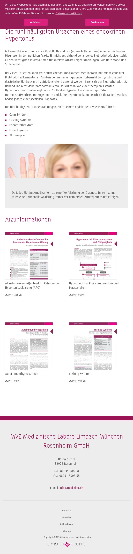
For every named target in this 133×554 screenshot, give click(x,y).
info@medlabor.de (71, 488)
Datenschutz (66, 517)
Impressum (66, 510)
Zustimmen (97, 22)
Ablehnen (35, 22)
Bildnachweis (66, 524)
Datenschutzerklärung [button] (68, 13)
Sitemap (67, 531)
